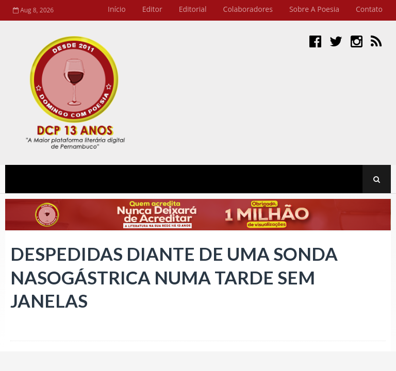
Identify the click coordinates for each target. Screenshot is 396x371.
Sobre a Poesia (314, 9)
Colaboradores (248, 9)
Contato (369, 9)
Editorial (193, 9)
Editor (152, 9)
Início (117, 9)
